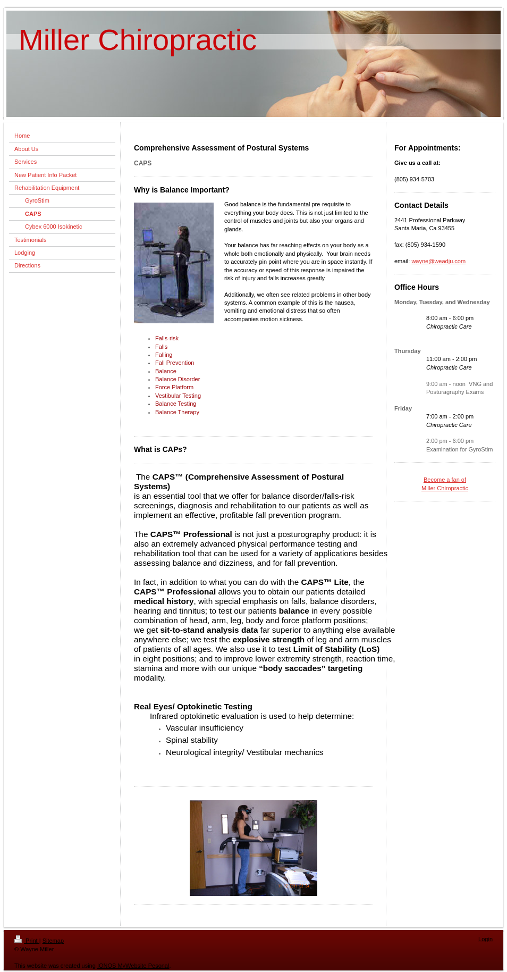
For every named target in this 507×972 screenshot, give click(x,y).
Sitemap (53, 940)
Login (485, 939)
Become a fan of (445, 479)
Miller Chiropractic (444, 488)
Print (26, 940)
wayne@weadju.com (438, 261)
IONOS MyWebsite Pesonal (133, 965)
